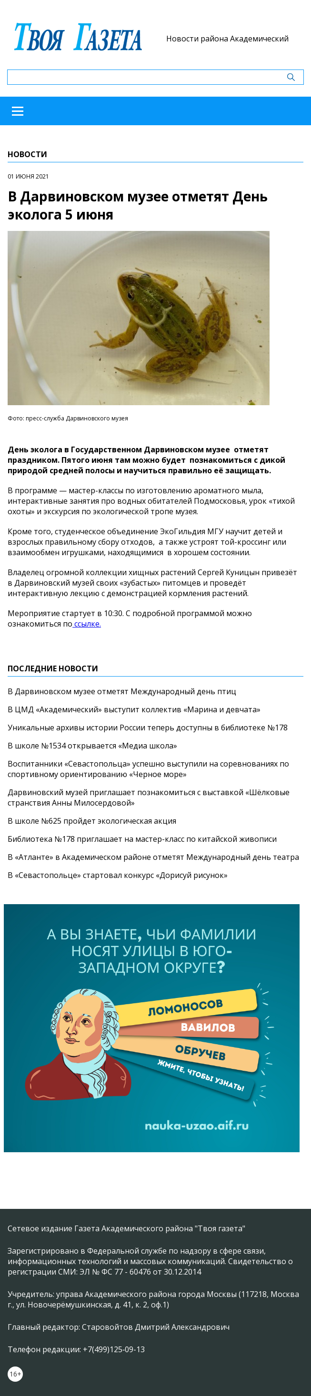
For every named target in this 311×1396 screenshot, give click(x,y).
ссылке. (86, 623)
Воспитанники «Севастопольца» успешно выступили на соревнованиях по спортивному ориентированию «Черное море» (148, 768)
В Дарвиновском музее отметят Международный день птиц (122, 691)
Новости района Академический (227, 38)
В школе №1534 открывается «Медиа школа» (92, 745)
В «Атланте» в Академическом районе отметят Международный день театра (153, 857)
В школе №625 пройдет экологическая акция (92, 821)
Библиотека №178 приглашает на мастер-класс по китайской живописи (142, 839)
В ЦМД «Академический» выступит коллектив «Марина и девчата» (134, 709)
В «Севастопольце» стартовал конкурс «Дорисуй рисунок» (118, 875)
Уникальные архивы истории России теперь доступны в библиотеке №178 (148, 727)
